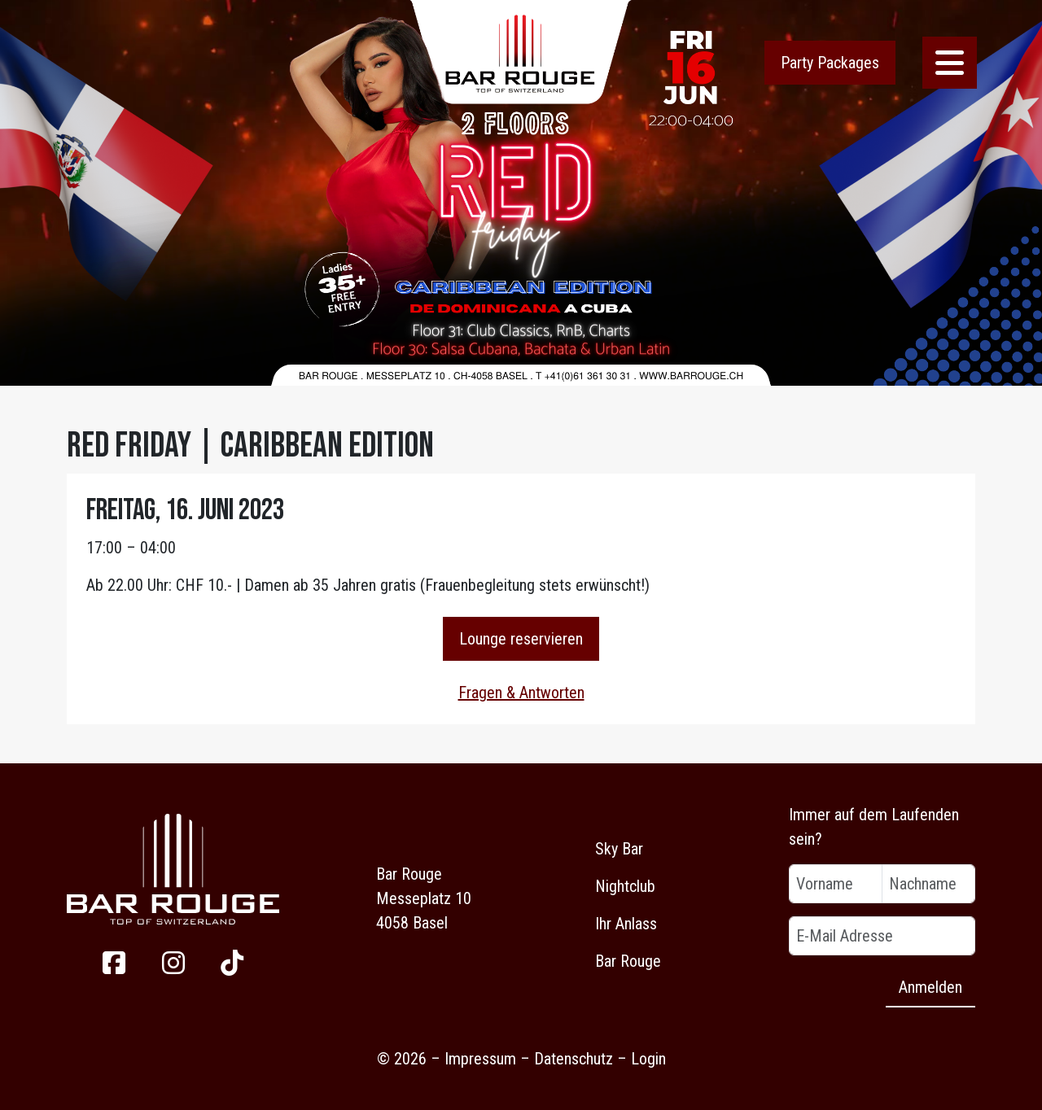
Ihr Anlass (626, 923)
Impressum (480, 1058)
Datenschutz (573, 1058)
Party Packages (830, 62)
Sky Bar (619, 849)
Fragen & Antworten (521, 692)
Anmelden (930, 987)
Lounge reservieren (521, 639)
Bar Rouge (628, 961)
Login (648, 1058)
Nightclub (625, 886)
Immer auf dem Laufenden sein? (874, 827)
